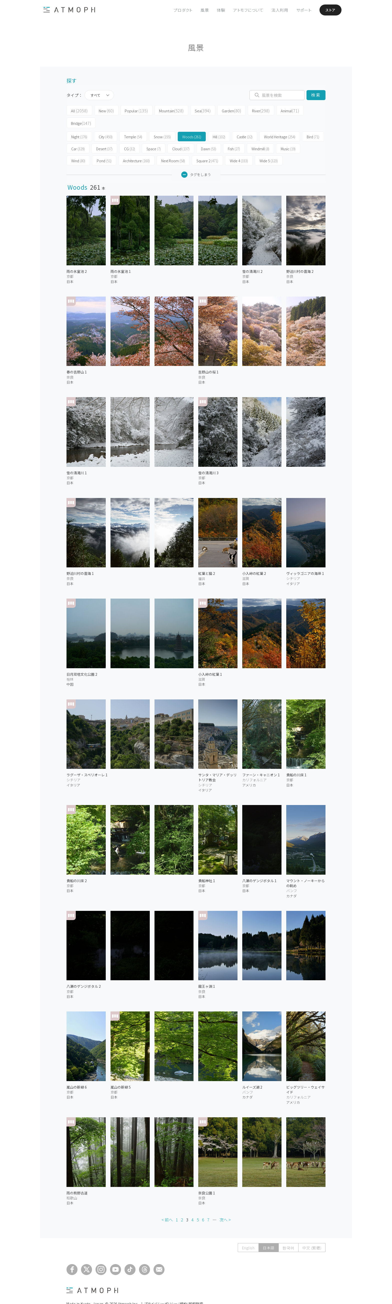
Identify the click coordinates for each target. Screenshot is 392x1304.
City (105, 123)
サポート (300, 10)
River (247, 110)
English (247, 1234)
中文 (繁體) (311, 1234)
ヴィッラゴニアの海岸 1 (305, 560)
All (77, 110)
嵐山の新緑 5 (120, 1073)
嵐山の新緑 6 (76, 1073)
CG (129, 135)
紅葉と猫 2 (206, 560)
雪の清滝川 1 (76, 459)
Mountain (163, 110)
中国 (70, 671)
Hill (219, 123)
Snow (162, 123)
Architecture (136, 147)
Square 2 (207, 147)
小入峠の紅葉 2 (254, 560)
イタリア (293, 570)
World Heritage (279, 123)
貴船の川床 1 (296, 761)
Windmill (260, 135)
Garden (219, 110)
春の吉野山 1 (76, 358)
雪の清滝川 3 (208, 459)
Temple (133, 123)
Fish (234, 135)
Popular (131, 110)
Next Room (173, 147)
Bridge (303, 110)
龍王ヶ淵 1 (206, 973)
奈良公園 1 (206, 1179)
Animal (274, 110)
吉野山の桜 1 (208, 358)
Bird (313, 123)
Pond (104, 147)
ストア (328, 10)
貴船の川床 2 (76, 867)
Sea (192, 110)
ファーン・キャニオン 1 (261, 761)
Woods (191, 123)
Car (78, 135)
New (102, 110)
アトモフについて (245, 10)
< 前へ (167, 1207)
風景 (201, 10)
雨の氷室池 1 (120, 258)
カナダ (291, 882)
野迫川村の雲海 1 (80, 560)
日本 (70, 268)
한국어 (288, 1234)
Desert (104, 135)
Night (79, 123)
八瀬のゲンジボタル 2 (83, 973)
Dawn (208, 135)
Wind (78, 147)
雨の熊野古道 (77, 1179)
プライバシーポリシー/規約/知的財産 (174, 1290)
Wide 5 (269, 147)
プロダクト (179, 10)
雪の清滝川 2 (252, 258)
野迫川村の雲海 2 (300, 258)
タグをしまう (196, 162)
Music (288, 135)
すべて (95, 95)
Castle (244, 123)
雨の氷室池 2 (76, 258)
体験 (217, 10)
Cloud (181, 135)
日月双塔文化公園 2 (81, 660)
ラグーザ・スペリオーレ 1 (87, 761)
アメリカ (249, 771)
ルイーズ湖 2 (252, 1073)
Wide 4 (239, 147)
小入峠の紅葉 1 (210, 660)
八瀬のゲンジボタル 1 (259, 867)
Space (153, 135)
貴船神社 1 (206, 867)
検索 (315, 95)
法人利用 (276, 10)
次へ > (225, 1207)
